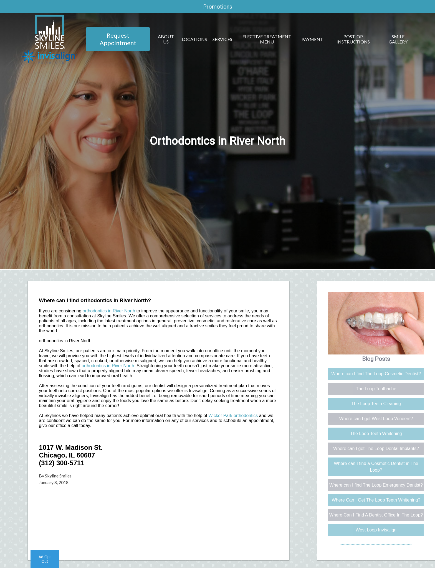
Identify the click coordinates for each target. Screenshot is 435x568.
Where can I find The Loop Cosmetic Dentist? (376, 373)
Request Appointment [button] (118, 39)
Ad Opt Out (45, 559)
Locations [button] (194, 39)
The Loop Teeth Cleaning (376, 403)
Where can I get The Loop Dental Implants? (376, 448)
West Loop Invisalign (376, 530)
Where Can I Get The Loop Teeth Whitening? (376, 500)
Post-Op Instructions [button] (353, 39)
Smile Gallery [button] (398, 39)
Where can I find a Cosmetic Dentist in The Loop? (376, 466)
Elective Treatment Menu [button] (266, 39)
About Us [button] (166, 39)
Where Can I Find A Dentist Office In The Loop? (376, 515)
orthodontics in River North (109, 311)
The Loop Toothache (376, 388)
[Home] (49, 47)
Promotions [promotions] (217, 6)
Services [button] (222, 39)
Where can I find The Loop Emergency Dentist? (376, 485)
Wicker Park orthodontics (233, 415)
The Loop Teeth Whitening (376, 433)
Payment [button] (312, 39)
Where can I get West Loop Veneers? (376, 418)
